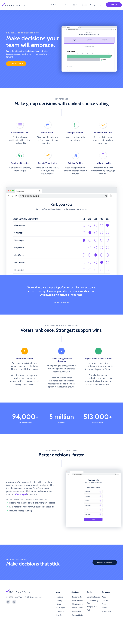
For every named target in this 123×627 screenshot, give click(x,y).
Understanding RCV (92, 601)
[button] (55, 4)
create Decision (16, 64)
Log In (101, 5)
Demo (67, 5)
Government (76, 611)
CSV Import (60, 608)
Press (104, 604)
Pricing (92, 5)
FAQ (88, 610)
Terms (104, 608)
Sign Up (114, 5)
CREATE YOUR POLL (104, 562)
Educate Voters (77, 604)
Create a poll (21, 494)
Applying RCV (92, 606)
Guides (84, 5)
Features (59, 597)
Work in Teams (77, 608)
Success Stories (77, 615)
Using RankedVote (94, 597)
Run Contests (77, 597)
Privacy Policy (107, 611)
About (104, 597)
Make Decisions (77, 600)
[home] (14, 4)
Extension (60, 611)
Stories (75, 5)
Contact (105, 600)
